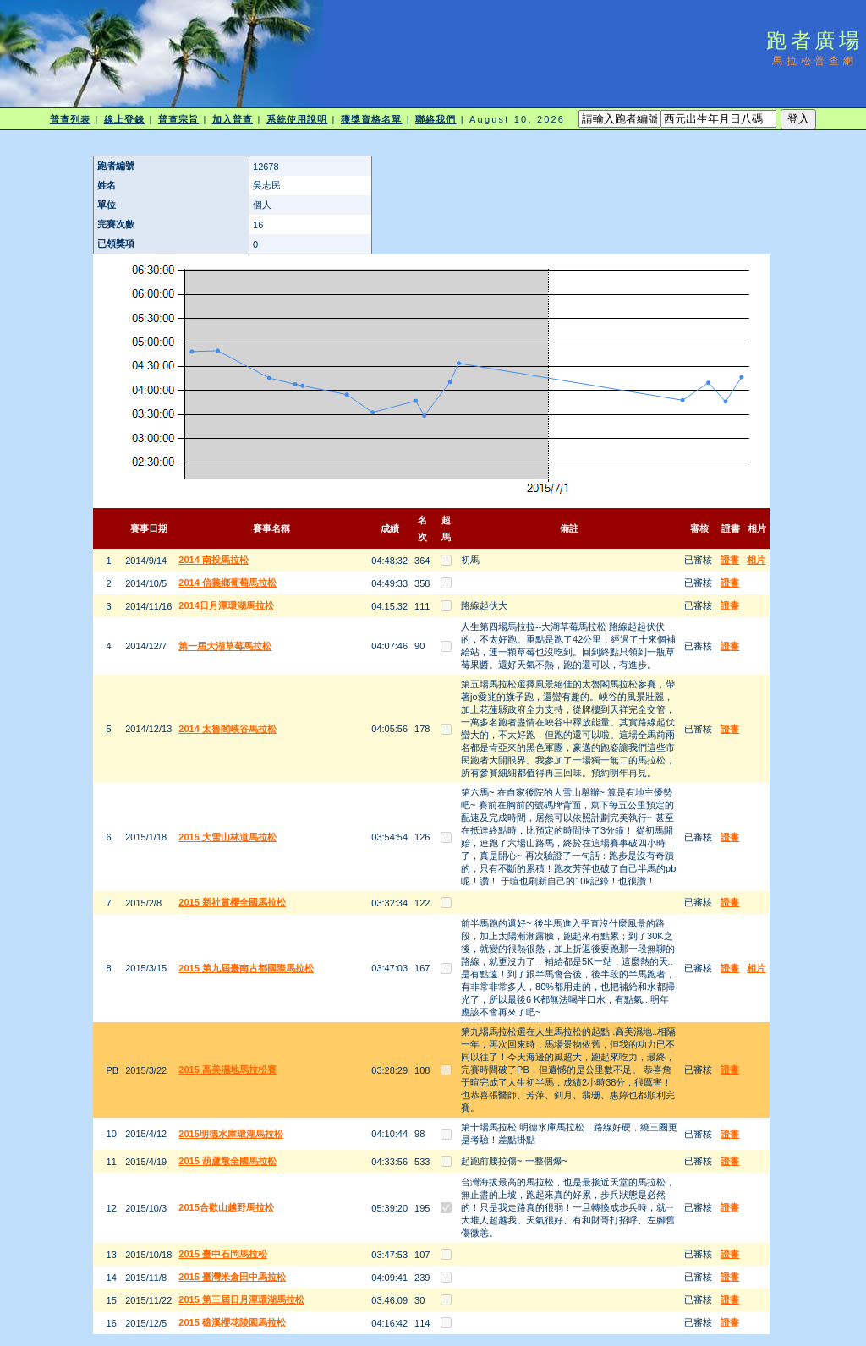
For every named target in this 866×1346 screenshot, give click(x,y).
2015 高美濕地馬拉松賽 (227, 1069)
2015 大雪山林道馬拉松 (227, 837)
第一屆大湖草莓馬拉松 (224, 646)
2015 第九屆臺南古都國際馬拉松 (246, 968)
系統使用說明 (297, 119)
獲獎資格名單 (372, 119)
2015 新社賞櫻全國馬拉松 (232, 902)
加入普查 (232, 119)
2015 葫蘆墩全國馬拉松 (227, 1161)
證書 (730, 560)
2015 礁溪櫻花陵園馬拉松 (232, 1322)
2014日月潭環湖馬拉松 (225, 605)
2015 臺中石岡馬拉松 (222, 1254)
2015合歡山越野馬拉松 (225, 1207)
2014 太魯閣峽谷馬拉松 (227, 729)
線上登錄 (124, 119)
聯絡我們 (435, 119)
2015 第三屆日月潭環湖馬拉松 (241, 1299)
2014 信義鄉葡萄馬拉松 (227, 582)
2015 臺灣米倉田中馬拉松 (232, 1277)
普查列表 (70, 119)
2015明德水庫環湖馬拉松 (230, 1134)
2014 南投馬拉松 (213, 560)
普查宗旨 (178, 119)
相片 (756, 560)
